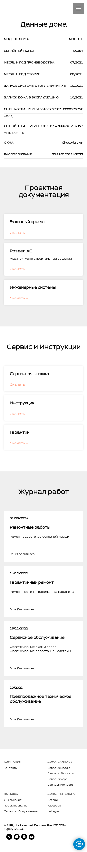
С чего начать (13, 800)
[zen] (22, 837)
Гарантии (19, 432)
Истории (53, 800)
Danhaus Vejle (57, 779)
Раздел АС (21, 251)
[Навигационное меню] (78, 9)
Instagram (54, 811)
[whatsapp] (14, 837)
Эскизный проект (27, 222)
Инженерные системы (33, 288)
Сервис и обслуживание (21, 811)
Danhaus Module (58, 768)
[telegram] (7, 837)
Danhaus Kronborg (60, 785)
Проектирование (15, 806)
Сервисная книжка (29, 374)
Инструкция (22, 403)
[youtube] (29, 837)
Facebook (54, 806)
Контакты (10, 768)
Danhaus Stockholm (60, 773)
